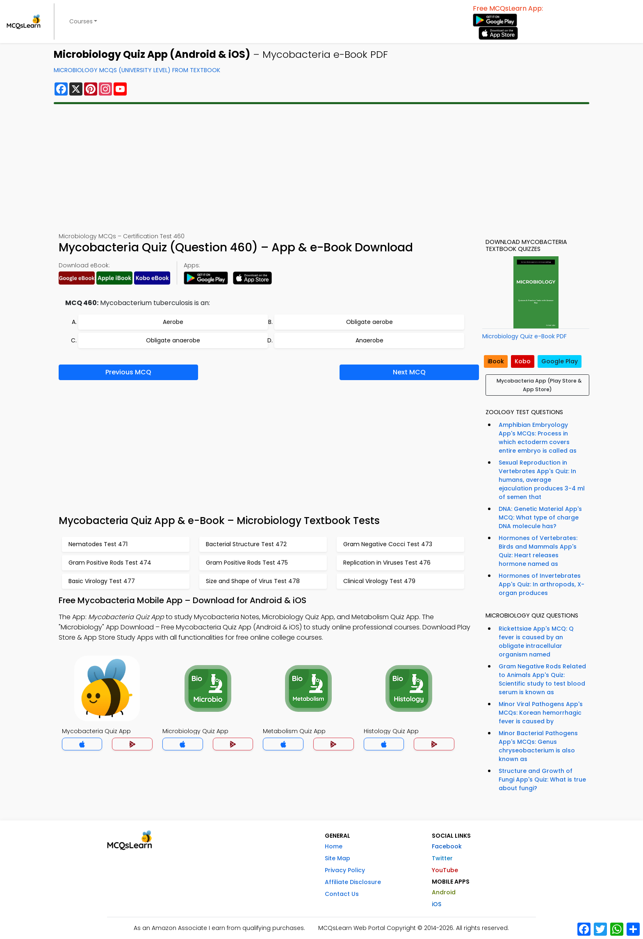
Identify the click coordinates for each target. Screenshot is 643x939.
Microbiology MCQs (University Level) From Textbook (137, 70)
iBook (496, 361)
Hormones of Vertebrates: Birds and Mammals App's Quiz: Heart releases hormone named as (538, 551)
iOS (436, 904)
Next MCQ (409, 372)
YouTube (445, 870)
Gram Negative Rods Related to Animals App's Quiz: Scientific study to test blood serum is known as (542, 679)
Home (333, 846)
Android (444, 892)
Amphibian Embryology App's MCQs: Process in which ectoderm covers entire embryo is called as (538, 438)
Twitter (442, 858)
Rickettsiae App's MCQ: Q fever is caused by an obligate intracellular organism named (536, 641)
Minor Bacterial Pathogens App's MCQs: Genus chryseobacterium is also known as (538, 746)
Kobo (523, 361)
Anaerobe (369, 340)
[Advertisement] (321, 168)
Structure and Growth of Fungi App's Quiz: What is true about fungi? (542, 779)
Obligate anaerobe (173, 340)
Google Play (559, 361)
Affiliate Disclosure (353, 882)
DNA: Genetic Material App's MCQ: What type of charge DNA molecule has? (540, 517)
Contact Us (342, 894)
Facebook (447, 846)
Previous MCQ (128, 372)
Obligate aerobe (369, 322)
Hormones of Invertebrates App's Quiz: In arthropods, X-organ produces (541, 584)
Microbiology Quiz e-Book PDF (524, 336)
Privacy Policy (345, 870)
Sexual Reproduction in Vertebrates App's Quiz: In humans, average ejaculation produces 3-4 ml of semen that (542, 479)
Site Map (337, 858)
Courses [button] (81, 21)
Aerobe (173, 322)
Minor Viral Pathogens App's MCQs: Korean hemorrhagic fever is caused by (541, 712)
